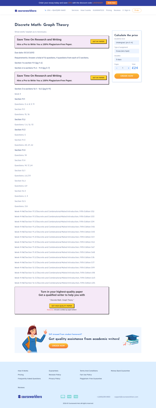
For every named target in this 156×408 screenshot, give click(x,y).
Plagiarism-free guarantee (91, 379)
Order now (126, 76)
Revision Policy (55, 375)
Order (136, 10)
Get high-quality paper (62, 306)
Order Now (111, 3)
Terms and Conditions (89, 371)
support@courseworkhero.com (126, 397)
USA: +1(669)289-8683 (55, 10)
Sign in (126, 10)
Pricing (109, 10)
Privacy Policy (55, 379)
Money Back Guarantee (120, 371)
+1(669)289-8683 (103, 397)
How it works (86, 10)
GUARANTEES (98, 10)
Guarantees (53, 371)
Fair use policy (86, 375)
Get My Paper (98, 41)
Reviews (117, 10)
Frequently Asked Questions (29, 379)
